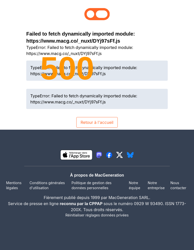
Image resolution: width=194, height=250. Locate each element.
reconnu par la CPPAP (82, 203)
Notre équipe (134, 185)
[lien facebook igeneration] (109, 155)
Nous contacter (178, 185)
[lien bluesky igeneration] (130, 155)
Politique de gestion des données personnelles (91, 185)
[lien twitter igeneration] (119, 155)
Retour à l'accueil (97, 122)
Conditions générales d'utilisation (47, 185)
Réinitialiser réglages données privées (97, 215)
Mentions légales (13, 185)
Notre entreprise (156, 185)
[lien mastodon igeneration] (99, 155)
